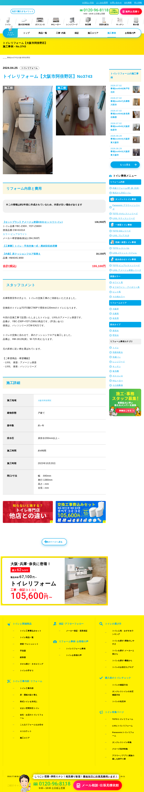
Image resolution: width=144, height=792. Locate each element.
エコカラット (21, 688)
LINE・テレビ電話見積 (53, 721)
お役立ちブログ (84, 736)
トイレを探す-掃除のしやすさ (120, 635)
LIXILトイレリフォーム (118, 683)
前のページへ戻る (48, 543)
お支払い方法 (88, 3)
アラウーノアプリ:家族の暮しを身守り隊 (121, 699)
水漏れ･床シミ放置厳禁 (88, 731)
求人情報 (138, 3)
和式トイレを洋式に (24, 674)
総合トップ (116, 731)
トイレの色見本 (114, 666)
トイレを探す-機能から (118, 643)
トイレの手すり (22, 654)
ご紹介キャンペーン (17, 721)
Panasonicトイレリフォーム (120, 687)
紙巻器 (18, 646)
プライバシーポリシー (106, 764)
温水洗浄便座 (24, 21)
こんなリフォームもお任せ (27, 685)
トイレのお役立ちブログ (118, 646)
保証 (77, 33)
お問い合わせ (116, 3)
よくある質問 (102, 3)
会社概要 (128, 3)
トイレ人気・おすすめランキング (122, 632)
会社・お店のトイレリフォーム (29, 681)
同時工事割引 (13, 716)
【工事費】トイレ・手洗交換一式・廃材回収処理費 (30, 246)
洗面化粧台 (104, 21)
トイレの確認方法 (115, 659)
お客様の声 (130, 33)
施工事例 (111, 33)
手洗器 (18, 643)
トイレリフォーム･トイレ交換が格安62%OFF (23, 2)
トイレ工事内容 (22, 667)
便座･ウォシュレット (25, 639)
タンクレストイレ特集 (117, 690)
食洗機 (88, 21)
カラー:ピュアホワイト (15, 234)
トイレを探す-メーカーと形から (121, 639)
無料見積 (131, 11)
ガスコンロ (40, 21)
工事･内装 (61, 33)
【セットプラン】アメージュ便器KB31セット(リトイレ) (32, 222)
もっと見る (128, 165)
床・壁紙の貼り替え (24, 670)
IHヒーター (56, 21)
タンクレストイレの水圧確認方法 (122, 663)
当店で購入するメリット (34, 11)
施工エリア (93, 33)
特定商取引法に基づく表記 (129, 764)
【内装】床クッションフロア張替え (21, 253)
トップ (26, 33)
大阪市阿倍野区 (46, 400)
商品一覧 (43, 33)
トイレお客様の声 (69, 648)
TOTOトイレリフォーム (118, 679)
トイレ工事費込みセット (26, 632)
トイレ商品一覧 (22, 635)
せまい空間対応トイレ (25, 677)
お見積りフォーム (50, 716)
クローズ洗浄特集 (115, 694)
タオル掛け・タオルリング (27, 650)
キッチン (120, 21)
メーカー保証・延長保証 (72, 632)
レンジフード (72, 21)
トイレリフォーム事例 (71, 645)
